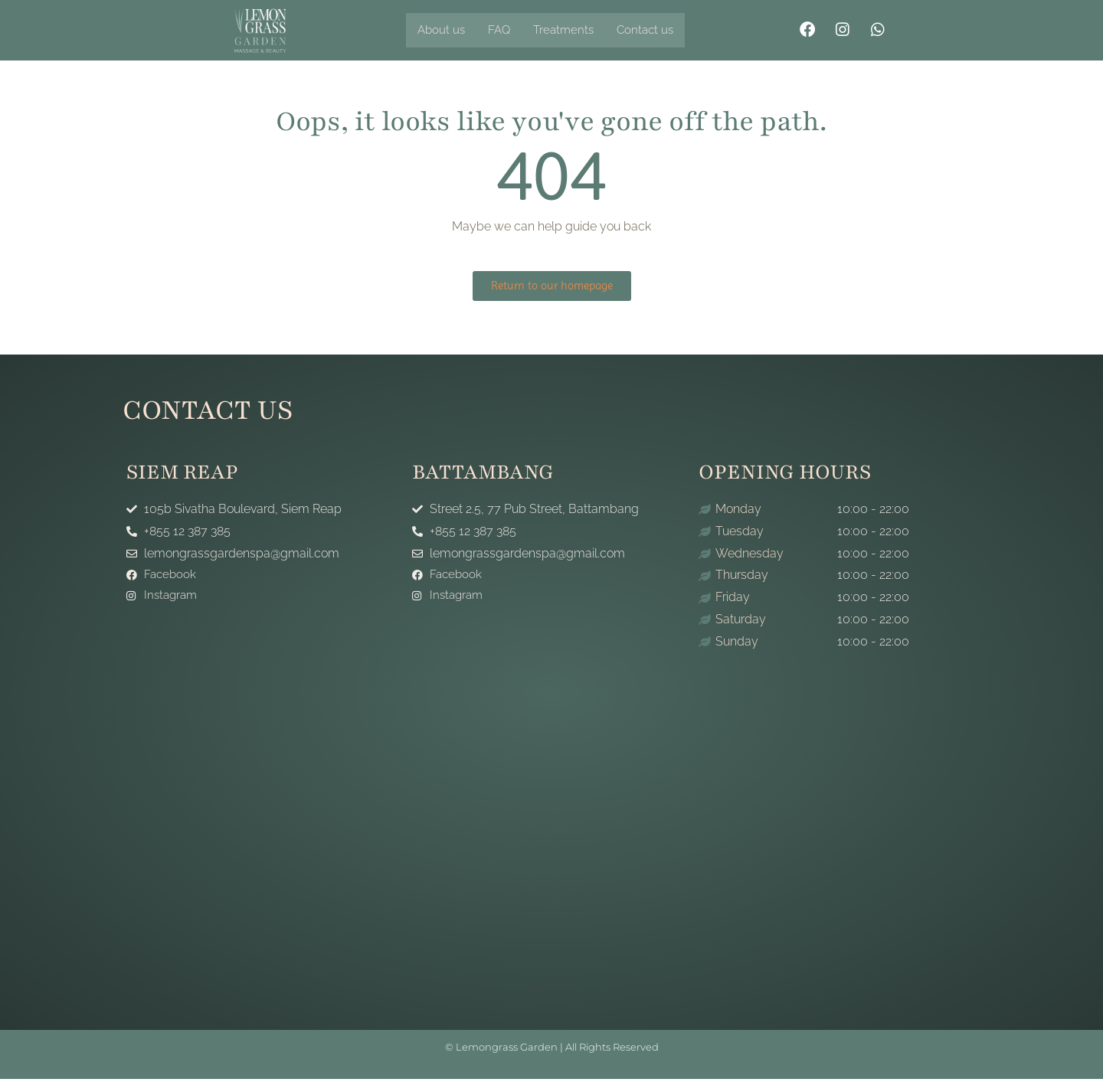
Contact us (653, 30)
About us (442, 30)
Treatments (569, 30)
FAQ (502, 30)
